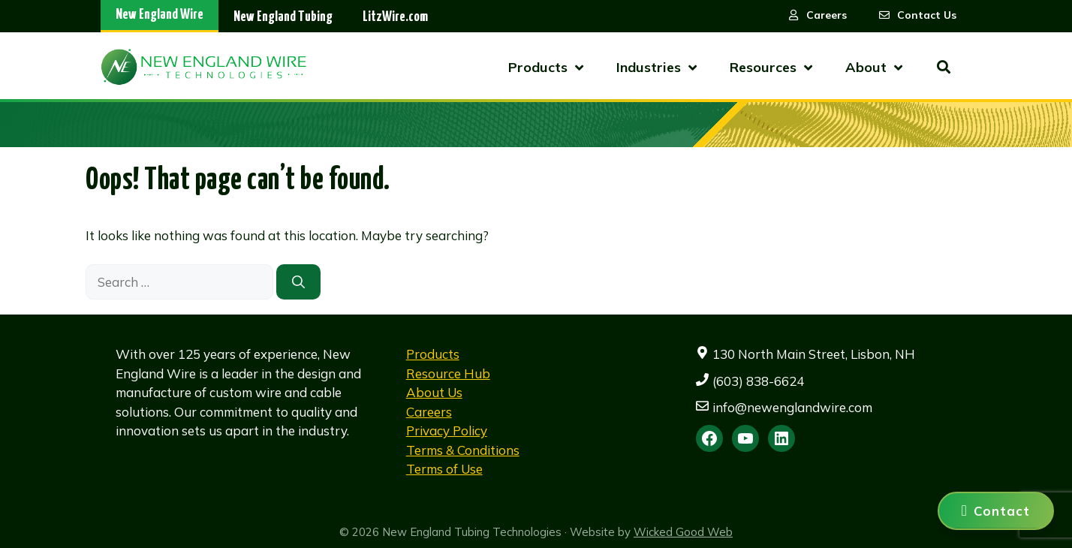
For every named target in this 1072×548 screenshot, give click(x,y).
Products (432, 354)
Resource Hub (448, 373)
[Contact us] (996, 511)
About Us (434, 392)
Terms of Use (444, 469)
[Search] (298, 282)
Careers (429, 412)
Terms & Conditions (462, 450)
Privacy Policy (446, 430)
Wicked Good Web (683, 532)
